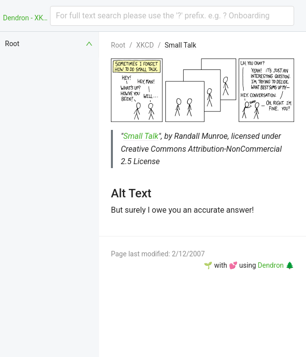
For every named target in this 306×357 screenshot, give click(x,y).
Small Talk (180, 45)
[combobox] (172, 15)
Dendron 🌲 (276, 265)
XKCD (145, 45)
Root (118, 45)
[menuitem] (49, 44)
